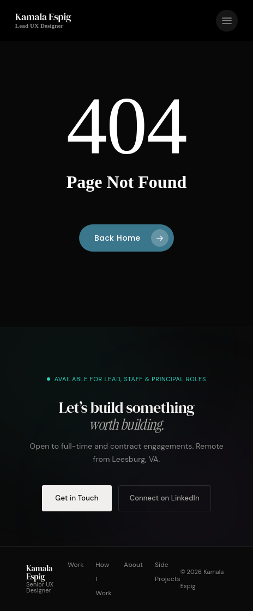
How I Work (104, 578)
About (133, 564)
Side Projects (167, 571)
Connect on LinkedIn (165, 498)
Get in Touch (76, 498)
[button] (227, 20)
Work (75, 564)
